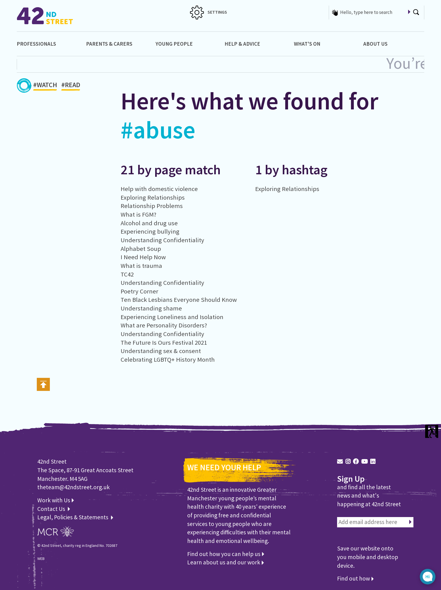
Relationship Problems (152, 206)
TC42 (127, 274)
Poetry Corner (139, 291)
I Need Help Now (143, 257)
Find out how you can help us (225, 554)
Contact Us (51, 509)
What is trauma (141, 266)
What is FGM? (138, 214)
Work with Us (55, 500)
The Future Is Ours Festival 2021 (164, 342)
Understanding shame (151, 308)
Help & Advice (242, 43)
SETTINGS (208, 12)
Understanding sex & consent (161, 351)
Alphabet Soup (141, 249)
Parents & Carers (109, 43)
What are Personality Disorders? (164, 325)
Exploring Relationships (153, 197)
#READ (70, 86)
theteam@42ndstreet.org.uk (73, 487)
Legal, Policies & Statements (75, 517)
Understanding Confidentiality (162, 240)
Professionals (36, 43)
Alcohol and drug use (149, 223)
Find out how (355, 578)
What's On (307, 43)
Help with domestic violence (159, 189)
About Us (375, 43)
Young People (174, 43)
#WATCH (45, 86)
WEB (41, 558)
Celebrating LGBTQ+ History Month (168, 359)
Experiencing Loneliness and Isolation (172, 317)
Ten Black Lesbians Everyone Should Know (179, 299)
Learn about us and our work (225, 562)
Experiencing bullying (150, 231)
